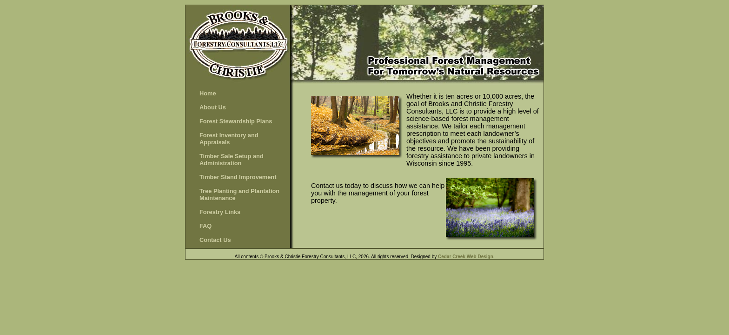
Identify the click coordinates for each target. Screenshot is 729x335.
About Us (212, 107)
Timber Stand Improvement (237, 177)
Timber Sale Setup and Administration (231, 160)
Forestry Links (219, 211)
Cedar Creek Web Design (465, 256)
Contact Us (215, 239)
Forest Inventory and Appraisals (228, 139)
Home (207, 93)
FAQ (205, 225)
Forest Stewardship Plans (235, 121)
